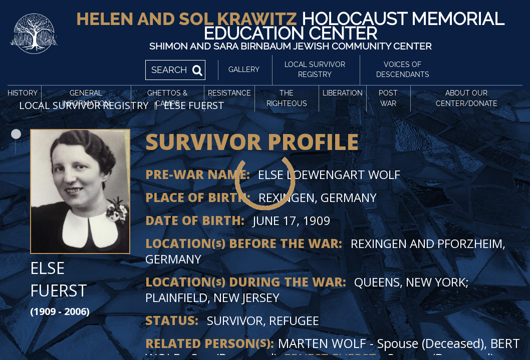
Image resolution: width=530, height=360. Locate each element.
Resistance (229, 93)
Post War (388, 98)
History (23, 93)
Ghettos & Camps (167, 98)
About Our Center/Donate (466, 98)
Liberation (343, 93)
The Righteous (287, 98)
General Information (86, 98)
